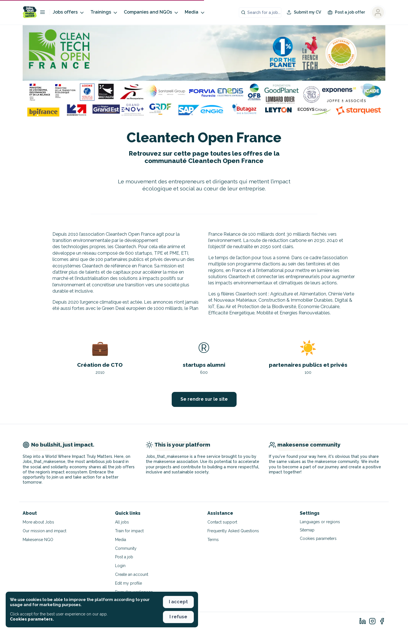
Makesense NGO (38, 539)
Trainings (104, 12)
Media (195, 12)
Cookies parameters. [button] (32, 619)
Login (120, 565)
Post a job (124, 557)
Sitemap (307, 530)
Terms (213, 539)
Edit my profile (128, 583)
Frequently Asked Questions (233, 531)
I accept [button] (178, 601)
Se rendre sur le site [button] (204, 399)
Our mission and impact (44, 531)
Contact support (222, 522)
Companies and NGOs (151, 12)
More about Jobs (38, 522)
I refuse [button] (178, 616)
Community (126, 548)
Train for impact (129, 531)
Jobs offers (69, 12)
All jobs (122, 522)
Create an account (131, 574)
